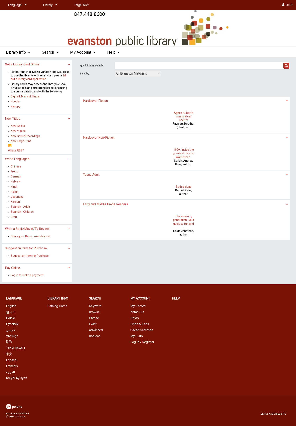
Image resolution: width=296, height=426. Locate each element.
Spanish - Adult (20, 206)
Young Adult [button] (91, 174)
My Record (138, 306)
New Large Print (21, 141)
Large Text (81, 5)
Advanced (96, 330)
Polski (10, 318)
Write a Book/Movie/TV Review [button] (27, 229)
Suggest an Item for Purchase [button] (26, 248)
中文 (9, 354)
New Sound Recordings (25, 136)
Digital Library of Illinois (25, 96)
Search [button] (50, 52)
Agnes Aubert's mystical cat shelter (183, 116)
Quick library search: (92, 65)
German (16, 176)
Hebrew (16, 181)
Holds (134, 318)
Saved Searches (141, 330)
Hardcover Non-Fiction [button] (99, 137)
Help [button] (113, 52)
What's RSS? (16, 150)
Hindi (14, 186)
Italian (14, 191)
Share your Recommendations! (30, 236)
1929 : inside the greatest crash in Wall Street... (183, 153)
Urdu (14, 217)
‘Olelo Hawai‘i (15, 348)
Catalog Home (57, 306)
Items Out (137, 312)
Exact (93, 324)
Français (12, 366)
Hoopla (15, 101)
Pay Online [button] (12, 268)
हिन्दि (9, 342)
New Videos (18, 131)
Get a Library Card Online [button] (22, 64)
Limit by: (85, 73)
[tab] (185, 100)
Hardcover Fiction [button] (95, 101)
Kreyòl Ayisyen (16, 378)
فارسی (10, 330)
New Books (18, 126)
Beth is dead (183, 186)
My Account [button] (82, 52)
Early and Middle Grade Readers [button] (105, 204)
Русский (12, 324)
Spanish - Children (22, 212)
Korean (15, 201)
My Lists (136, 336)
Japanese (17, 196)
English (11, 306)
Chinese (16, 166)
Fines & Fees (139, 324)
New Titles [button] (12, 118)
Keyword (95, 306)
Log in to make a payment (27, 275)
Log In (289, 4)
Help (176, 298)
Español (11, 360)
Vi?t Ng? (12, 336)
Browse (94, 312)
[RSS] (9, 146)
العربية (10, 372)
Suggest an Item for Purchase (30, 255)
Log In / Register (142, 342)
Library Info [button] (18, 52)
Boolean (94, 336)
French (15, 171)
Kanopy (15, 106)
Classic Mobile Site (273, 413)
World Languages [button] (17, 159)
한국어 (11, 312)
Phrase (94, 318)
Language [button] (14, 298)
